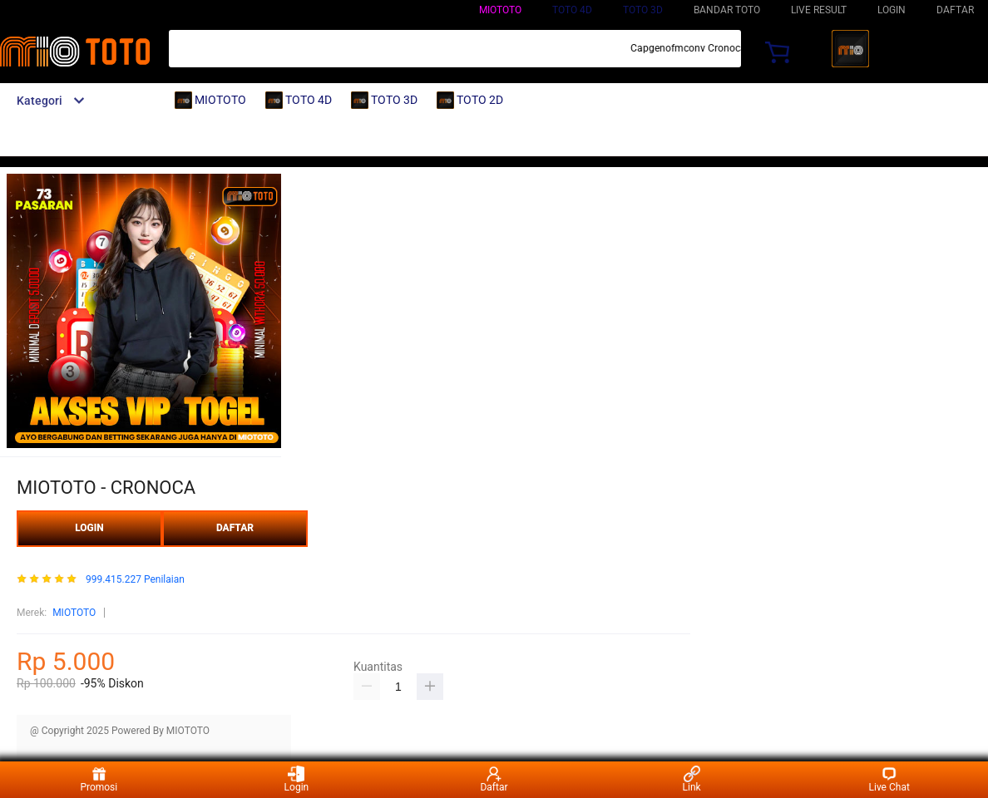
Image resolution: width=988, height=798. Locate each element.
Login (296, 779)
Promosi (98, 779)
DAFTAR (955, 10)
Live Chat (889, 779)
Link (692, 779)
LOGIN (891, 10)
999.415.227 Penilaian (135, 579)
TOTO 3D (643, 10)
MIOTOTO (500, 10)
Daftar (493, 779)
